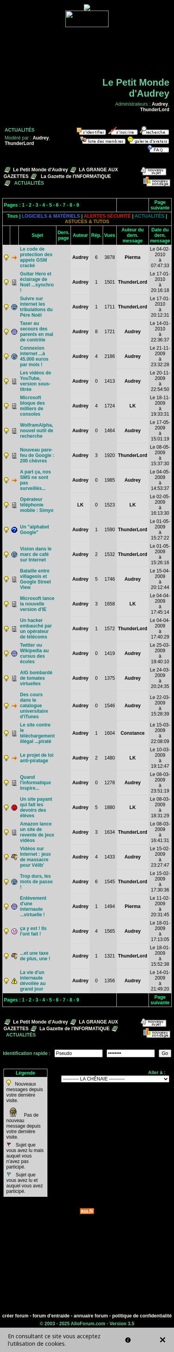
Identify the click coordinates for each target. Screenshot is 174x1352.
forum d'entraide (51, 1316)
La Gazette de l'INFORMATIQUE (76, 176)
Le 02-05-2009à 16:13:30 (160, 505)
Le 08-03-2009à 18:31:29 (160, 807)
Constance (133, 733)
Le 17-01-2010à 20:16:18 (160, 282)
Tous (12, 216)
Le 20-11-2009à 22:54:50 (160, 381)
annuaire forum (91, 1316)
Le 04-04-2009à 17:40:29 (160, 629)
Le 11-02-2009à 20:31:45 (160, 906)
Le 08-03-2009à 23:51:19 (160, 783)
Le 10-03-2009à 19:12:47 (160, 758)
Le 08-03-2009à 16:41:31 (160, 832)
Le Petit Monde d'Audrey (40, 169)
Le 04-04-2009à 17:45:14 (160, 604)
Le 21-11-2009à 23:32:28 (160, 356)
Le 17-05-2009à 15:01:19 (160, 431)
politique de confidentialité (142, 1316)
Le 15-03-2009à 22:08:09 (160, 733)
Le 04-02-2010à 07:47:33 (160, 257)
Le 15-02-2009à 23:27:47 (160, 857)
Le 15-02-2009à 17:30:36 (160, 882)
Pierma (132, 257)
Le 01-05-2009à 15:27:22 (160, 530)
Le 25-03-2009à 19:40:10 (160, 653)
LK (132, 406)
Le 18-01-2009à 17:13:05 (160, 931)
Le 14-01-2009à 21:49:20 (160, 981)
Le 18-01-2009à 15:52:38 (160, 956)
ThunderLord (154, 109)
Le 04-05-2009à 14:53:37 (160, 480)
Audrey (160, 104)
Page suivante (160, 205)
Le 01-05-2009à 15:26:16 (160, 554)
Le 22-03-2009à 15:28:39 (160, 706)
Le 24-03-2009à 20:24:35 (160, 678)
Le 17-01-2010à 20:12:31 (160, 307)
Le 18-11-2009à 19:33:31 (160, 406)
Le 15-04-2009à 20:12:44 (160, 579)
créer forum (15, 1316)
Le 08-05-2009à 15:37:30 (160, 455)
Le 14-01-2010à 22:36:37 (160, 332)
